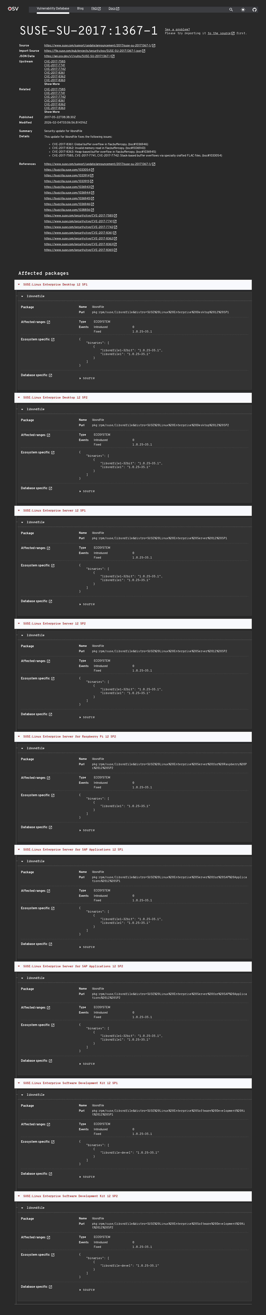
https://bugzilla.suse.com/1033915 (66, 181)
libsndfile (34, 296)
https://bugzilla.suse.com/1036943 (67, 187)
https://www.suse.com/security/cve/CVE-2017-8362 (78, 239)
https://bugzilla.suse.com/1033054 (67, 170)
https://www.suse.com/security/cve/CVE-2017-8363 (78, 244)
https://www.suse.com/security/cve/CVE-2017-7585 (78, 216)
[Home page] (13, 10)
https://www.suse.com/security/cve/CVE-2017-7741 (78, 221)
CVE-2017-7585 (54, 62)
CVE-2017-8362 (54, 77)
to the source (219, 33)
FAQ (94, 9)
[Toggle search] (231, 10)
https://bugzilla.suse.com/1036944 (67, 193)
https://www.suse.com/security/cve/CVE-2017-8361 (78, 233)
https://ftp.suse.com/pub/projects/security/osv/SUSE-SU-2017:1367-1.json (92, 51)
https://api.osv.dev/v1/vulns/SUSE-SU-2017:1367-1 (77, 56)
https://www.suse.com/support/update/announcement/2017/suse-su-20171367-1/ (97, 46)
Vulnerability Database (53, 9)
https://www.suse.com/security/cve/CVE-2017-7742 (78, 227)
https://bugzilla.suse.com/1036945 (67, 199)
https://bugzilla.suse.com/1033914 (67, 176)
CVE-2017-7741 (54, 65)
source (89, 378)
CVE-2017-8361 (54, 73)
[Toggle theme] (243, 10)
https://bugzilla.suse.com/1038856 (67, 210)
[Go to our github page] (255, 10)
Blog (80, 9)
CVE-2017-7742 (55, 69)
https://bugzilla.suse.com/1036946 (67, 204)
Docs (112, 9)
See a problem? (177, 30)
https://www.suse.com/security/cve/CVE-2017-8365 (78, 250)
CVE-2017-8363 (54, 80)
